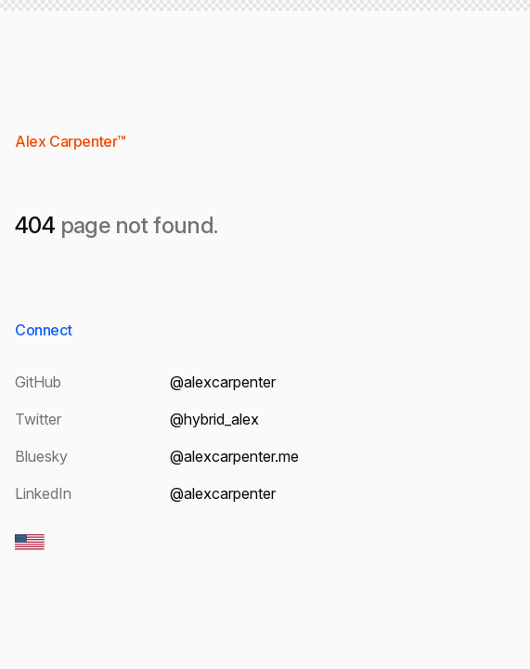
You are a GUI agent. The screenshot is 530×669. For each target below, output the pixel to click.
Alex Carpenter (66, 141)
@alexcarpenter (223, 382)
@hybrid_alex (214, 419)
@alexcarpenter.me (234, 456)
